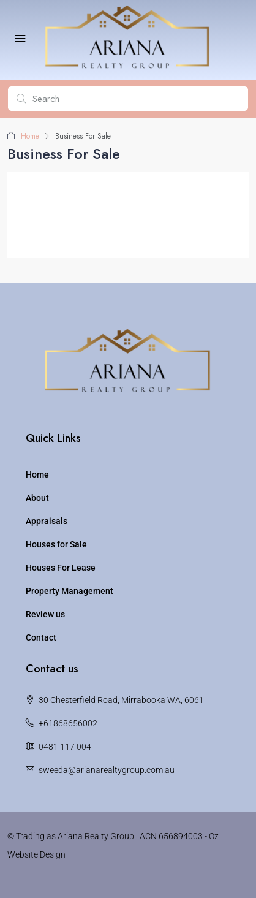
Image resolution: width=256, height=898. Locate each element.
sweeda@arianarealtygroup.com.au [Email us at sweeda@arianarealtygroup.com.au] (107, 770)
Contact (41, 637)
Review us (45, 614)
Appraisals (46, 521)
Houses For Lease (61, 568)
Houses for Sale (56, 544)
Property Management (69, 591)
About (37, 498)
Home (30, 136)
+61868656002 (68, 723)
